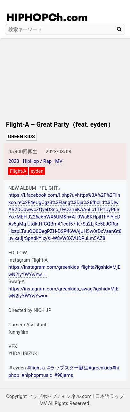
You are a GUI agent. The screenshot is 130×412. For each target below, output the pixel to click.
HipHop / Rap (37, 161)
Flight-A (18, 171)
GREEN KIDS (21, 136)
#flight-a (36, 368)
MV (58, 161)
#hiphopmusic (36, 375)
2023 (13, 161)
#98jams (63, 375)
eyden (37, 171)
